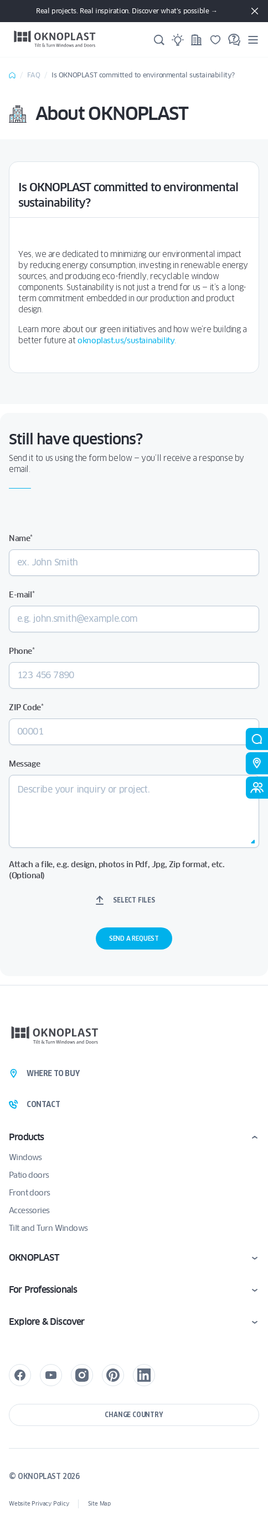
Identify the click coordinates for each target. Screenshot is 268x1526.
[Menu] (253, 39)
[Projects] (196, 40)
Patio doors (29, 1175)
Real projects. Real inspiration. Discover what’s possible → (126, 11)
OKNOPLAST (34, 1257)
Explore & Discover (47, 1322)
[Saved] (215, 40)
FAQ (33, 75)
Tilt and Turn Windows (48, 1228)
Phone (22, 651)
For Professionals (43, 1290)
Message (24, 764)
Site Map (99, 1503)
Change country (134, 1414)
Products (26, 1137)
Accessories (29, 1210)
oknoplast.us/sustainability (126, 340)
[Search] (159, 40)
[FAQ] (234, 40)
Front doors (29, 1193)
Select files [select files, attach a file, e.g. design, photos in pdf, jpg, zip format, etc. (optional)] (134, 900)
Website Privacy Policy (39, 1503)
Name (21, 538)
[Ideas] (178, 40)
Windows (25, 1157)
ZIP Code (26, 707)
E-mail (21, 595)
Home (12, 75)
